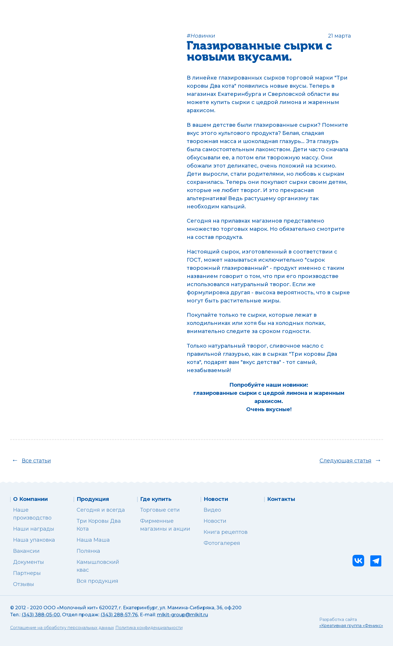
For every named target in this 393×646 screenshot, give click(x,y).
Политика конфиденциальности (149, 627)
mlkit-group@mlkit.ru (182, 614)
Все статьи (36, 460)
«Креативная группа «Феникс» (351, 625)
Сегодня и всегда (101, 510)
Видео (212, 510)
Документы (28, 562)
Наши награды (33, 529)
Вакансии (26, 551)
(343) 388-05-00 (41, 614)
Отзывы (23, 584)
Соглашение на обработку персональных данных (62, 627)
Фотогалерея (222, 543)
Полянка (88, 551)
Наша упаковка (34, 540)
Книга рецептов (226, 532)
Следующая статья (345, 460)
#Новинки (201, 36)
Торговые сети (160, 510)
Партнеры (27, 573)
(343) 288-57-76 (119, 614)
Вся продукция (97, 581)
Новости (215, 521)
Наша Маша (93, 540)
